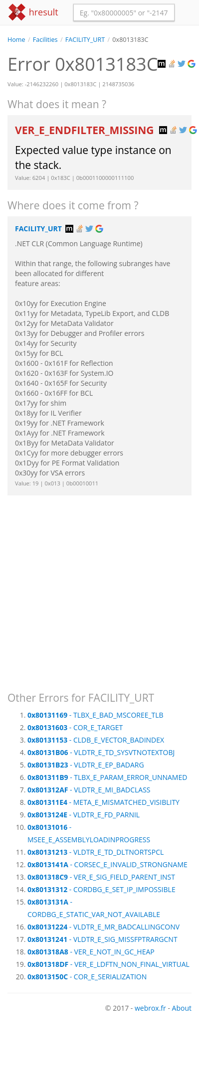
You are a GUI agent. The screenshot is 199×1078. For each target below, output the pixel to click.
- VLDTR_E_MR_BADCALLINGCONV (103, 926)
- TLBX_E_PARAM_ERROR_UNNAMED (107, 777)
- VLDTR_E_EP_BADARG (85, 765)
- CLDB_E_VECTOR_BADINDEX (95, 740)
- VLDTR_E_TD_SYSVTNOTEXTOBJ (101, 752)
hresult (32, 12)
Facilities (45, 39)
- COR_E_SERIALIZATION (87, 976)
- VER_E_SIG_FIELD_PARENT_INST (101, 877)
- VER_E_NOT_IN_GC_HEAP (91, 951)
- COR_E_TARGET (75, 727)
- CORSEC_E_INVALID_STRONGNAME (107, 864)
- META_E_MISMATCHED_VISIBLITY (103, 802)
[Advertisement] (93, 588)
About (182, 1008)
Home (16, 39)
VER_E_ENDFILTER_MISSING (86, 130)
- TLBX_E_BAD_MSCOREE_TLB (95, 715)
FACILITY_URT (85, 39)
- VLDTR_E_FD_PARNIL (83, 814)
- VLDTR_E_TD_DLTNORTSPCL (95, 852)
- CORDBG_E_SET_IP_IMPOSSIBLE (101, 889)
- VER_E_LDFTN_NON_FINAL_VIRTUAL (108, 964)
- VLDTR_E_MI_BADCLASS (89, 789)
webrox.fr (150, 1008)
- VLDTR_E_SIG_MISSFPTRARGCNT (102, 939)
